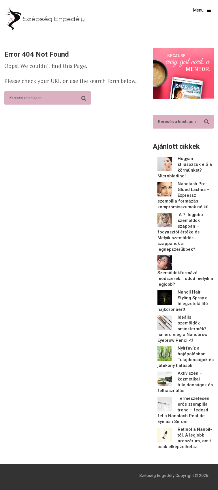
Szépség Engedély (156, 475)
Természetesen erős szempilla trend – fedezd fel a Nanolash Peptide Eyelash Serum (183, 410)
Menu (198, 10)
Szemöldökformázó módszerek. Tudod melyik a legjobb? (185, 278)
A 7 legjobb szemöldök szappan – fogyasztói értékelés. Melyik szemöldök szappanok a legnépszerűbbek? (180, 232)
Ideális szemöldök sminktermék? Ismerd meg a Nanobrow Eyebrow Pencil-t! (182, 329)
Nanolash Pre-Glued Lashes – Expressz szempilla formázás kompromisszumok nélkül (183, 195)
